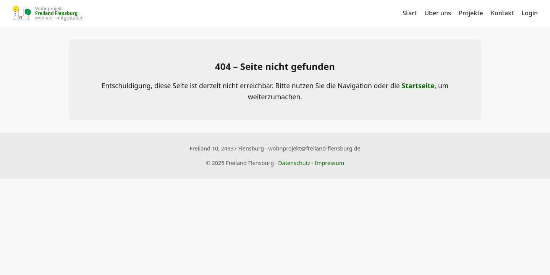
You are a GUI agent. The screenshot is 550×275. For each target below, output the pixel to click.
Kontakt (502, 13)
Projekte (471, 13)
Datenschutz (294, 163)
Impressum (329, 163)
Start (410, 13)
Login (529, 13)
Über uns (437, 13)
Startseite (418, 85)
